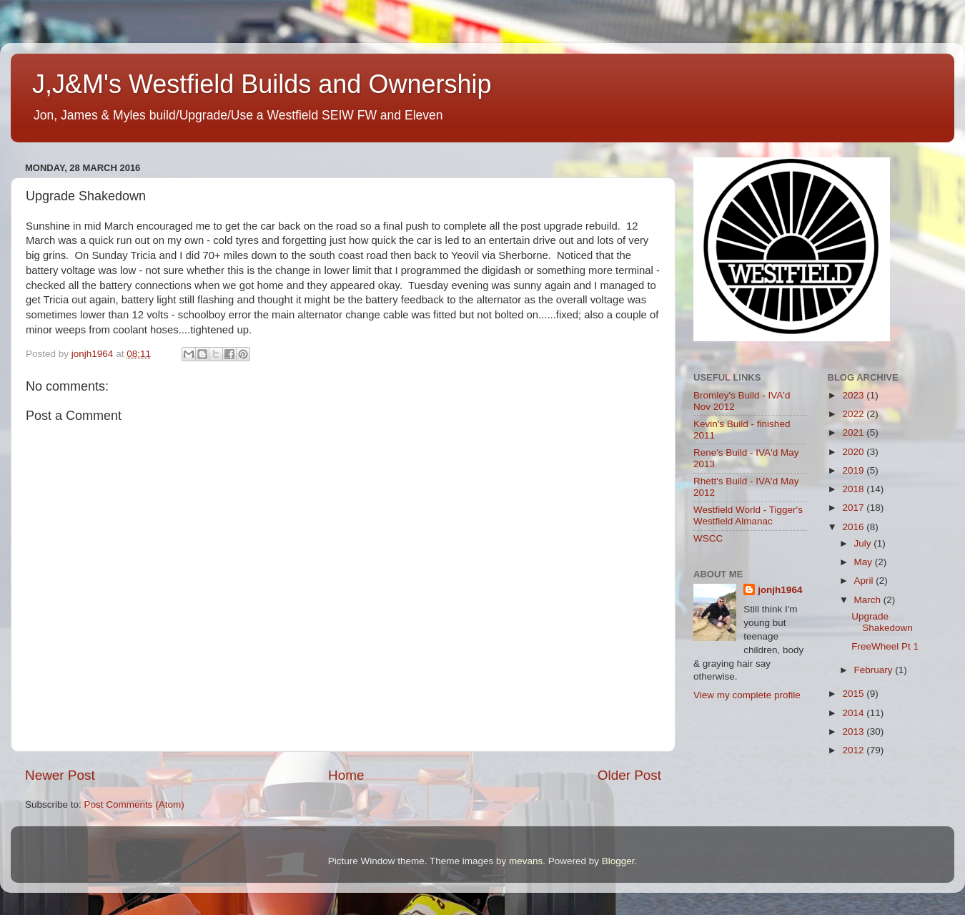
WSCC (708, 538)
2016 (854, 527)
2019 (854, 470)
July (864, 543)
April (865, 580)
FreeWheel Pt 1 (885, 646)
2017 (854, 507)
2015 (854, 693)
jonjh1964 (780, 589)
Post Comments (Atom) (134, 804)
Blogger (618, 861)
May (864, 562)
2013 (854, 731)
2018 (854, 489)
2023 (854, 395)
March (869, 599)
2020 (854, 451)
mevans (526, 861)
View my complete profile (747, 695)
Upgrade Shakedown (882, 622)
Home (346, 775)
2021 (854, 432)
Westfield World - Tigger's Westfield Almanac (748, 515)
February (875, 670)
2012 (854, 750)
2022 (854, 413)
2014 (854, 713)
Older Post (629, 775)
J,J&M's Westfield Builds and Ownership (261, 84)
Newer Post (60, 775)
